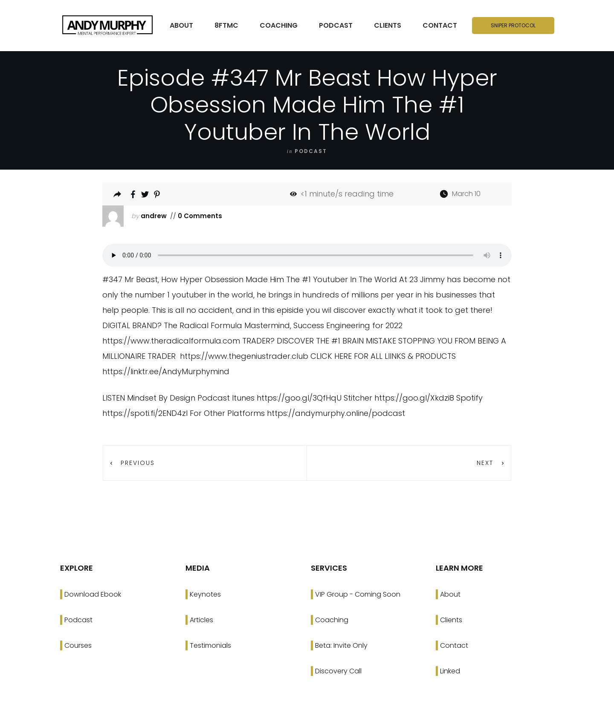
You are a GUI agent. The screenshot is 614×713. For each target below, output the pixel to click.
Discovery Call (338, 671)
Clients (451, 620)
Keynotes (205, 594)
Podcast (78, 620)
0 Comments (199, 215)
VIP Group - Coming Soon (357, 594)
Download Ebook (92, 594)
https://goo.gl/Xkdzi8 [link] (414, 398)
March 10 (466, 194)
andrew (154, 215)
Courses (78, 645)
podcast (311, 151)
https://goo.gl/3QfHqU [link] (299, 398)
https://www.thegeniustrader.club (244, 356)
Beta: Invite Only (341, 645)
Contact (454, 645)
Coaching (331, 620)
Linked (450, 671)
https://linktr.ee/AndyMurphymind (165, 371)
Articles (201, 620)
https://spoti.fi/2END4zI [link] (145, 413)
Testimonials (210, 645)
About (450, 594)
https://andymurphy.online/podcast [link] (336, 413)
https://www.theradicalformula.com (171, 340)
